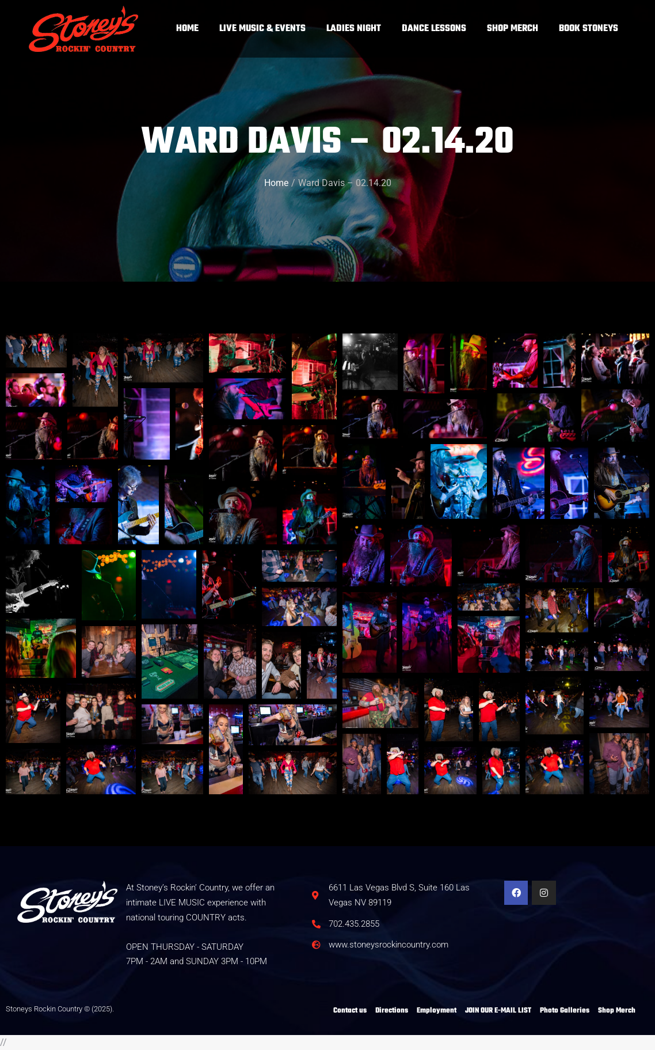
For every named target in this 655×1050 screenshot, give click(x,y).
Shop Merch (616, 1011)
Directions (391, 1011)
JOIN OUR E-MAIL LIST (498, 1011)
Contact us (350, 1011)
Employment (436, 1011)
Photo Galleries (564, 1011)
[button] (314, 376)
